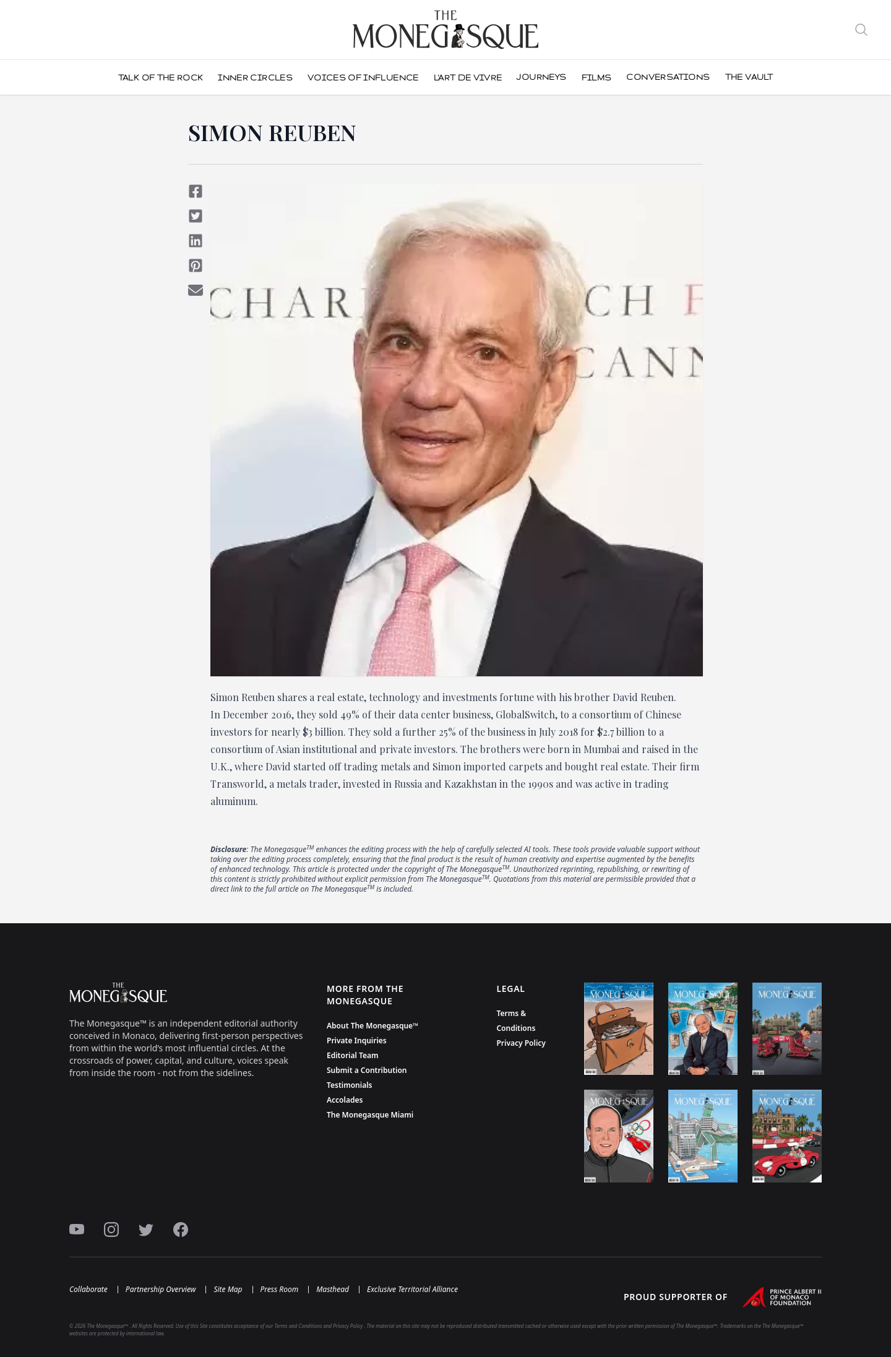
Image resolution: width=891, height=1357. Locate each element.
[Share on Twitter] (195, 216)
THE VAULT (749, 77)
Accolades (345, 1100)
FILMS (597, 78)
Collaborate (88, 1289)
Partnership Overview (161, 1289)
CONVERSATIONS (668, 77)
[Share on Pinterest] (195, 265)
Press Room (279, 1289)
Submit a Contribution (367, 1070)
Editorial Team (353, 1055)
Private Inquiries (357, 1040)
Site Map (227, 1289)
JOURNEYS (541, 77)
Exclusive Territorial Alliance (412, 1289)
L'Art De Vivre (468, 78)
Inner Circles (255, 78)
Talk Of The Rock (161, 78)
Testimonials (349, 1085)
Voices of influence (363, 78)
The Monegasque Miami (370, 1114)
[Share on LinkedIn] (195, 240)
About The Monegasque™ (372, 1025)
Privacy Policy (520, 1043)
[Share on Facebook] (195, 191)
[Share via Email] (195, 290)
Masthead (332, 1289)
